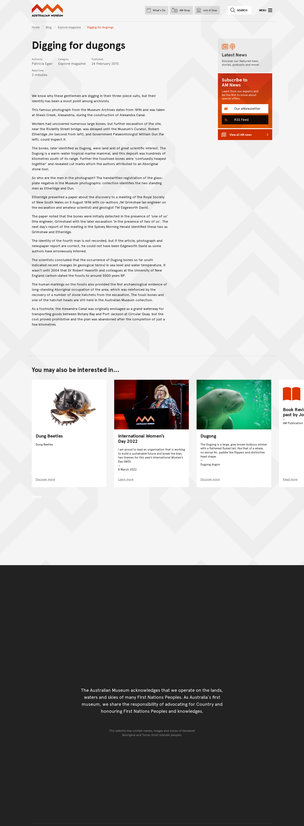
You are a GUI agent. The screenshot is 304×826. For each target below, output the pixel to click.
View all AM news (241, 134)
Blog (49, 27)
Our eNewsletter (246, 108)
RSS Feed (241, 119)
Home (36, 27)
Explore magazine (70, 27)
